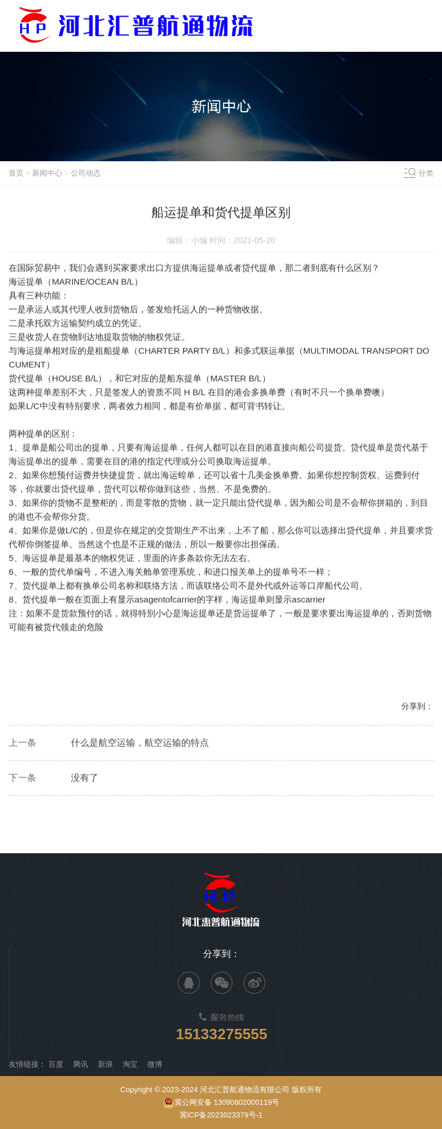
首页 (16, 173)
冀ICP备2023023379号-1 (221, 1115)
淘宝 (130, 1064)
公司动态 (86, 173)
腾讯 (80, 1064)
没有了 (84, 779)
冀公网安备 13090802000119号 (221, 1102)
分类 (425, 173)
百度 (55, 1064)
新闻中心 (47, 173)
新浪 (105, 1064)
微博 (154, 1064)
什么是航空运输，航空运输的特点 (140, 743)
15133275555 (221, 1034)
